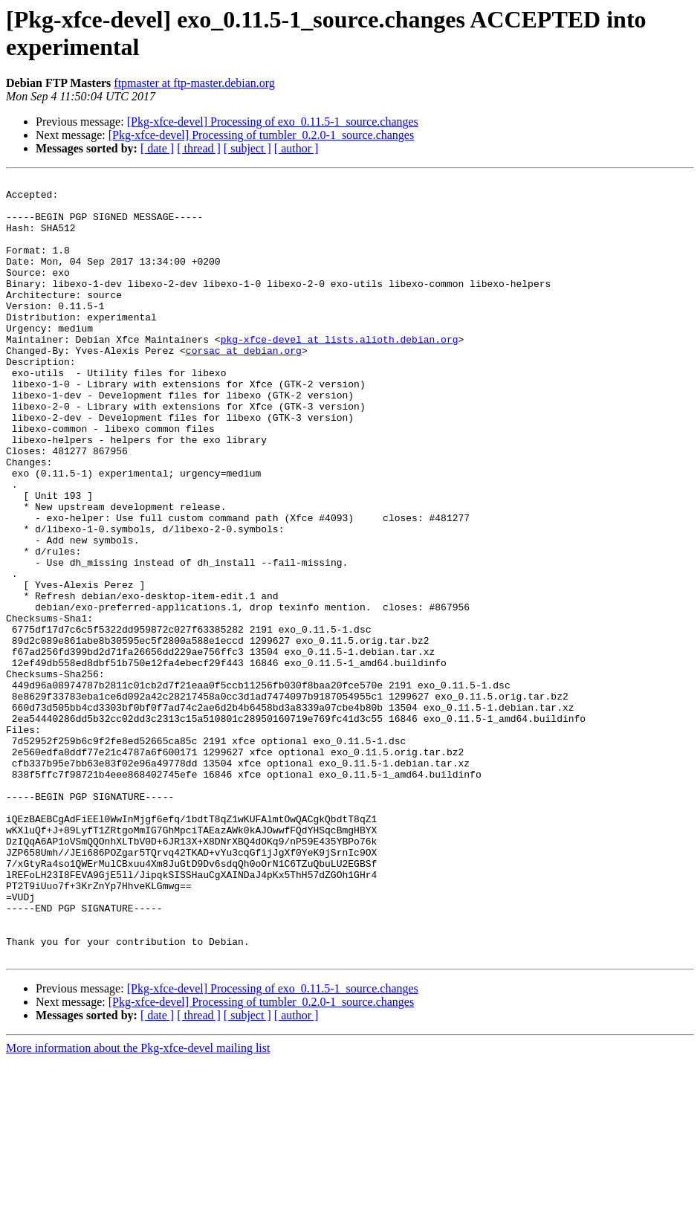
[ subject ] (247, 148)
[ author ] (296, 148)
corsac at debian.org (244, 386)
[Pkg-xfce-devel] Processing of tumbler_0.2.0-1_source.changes (261, 135)
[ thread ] (199, 148)
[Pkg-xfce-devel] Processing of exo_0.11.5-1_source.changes (272, 121)
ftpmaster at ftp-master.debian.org (194, 83)
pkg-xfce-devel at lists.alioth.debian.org (339, 372)
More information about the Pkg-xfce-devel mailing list (138, 1204)
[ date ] (157, 148)
